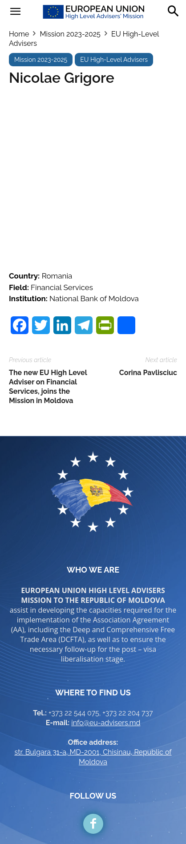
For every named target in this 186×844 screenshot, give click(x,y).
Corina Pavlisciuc (148, 316)
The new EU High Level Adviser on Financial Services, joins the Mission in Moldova (48, 330)
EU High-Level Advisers (114, 59)
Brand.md (112, 822)
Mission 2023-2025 (70, 34)
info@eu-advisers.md (105, 666)
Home (19, 34)
